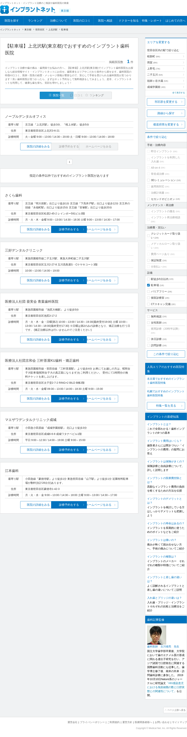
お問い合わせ (162, 721)
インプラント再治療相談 (165, 217)
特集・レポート (152, 20)
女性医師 (156, 322)
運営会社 (72, 721)
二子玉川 (155, 74)
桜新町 (153, 56)
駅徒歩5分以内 (159, 279)
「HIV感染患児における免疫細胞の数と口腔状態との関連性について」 (166, 687)
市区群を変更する (166, 101)
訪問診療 (156, 345)
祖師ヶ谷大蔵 (157, 80)
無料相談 (156, 316)
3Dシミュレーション (163, 180)
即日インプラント (161, 151)
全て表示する (178, 92)
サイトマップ (179, 721)
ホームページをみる (112, 229)
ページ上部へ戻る (176, 710)
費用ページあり (160, 254)
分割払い (156, 266)
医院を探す (12, 20)
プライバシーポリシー (92, 721)
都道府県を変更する (166, 124)
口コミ (71, 95)
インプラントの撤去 (163, 211)
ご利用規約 (113, 721)
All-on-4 (155, 167)
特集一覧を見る (166, 405)
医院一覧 (31, 95)
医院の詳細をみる (26, 146)
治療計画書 (157, 192)
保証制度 (156, 260)
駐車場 (155, 285)
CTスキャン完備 (161, 304)
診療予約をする (69, 229)
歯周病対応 (157, 186)
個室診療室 (157, 297)
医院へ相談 (105, 20)
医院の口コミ (81, 20)
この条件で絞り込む (166, 354)
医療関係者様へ (143, 721)
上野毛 (153, 68)
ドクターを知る (129, 20)
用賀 (152, 62)
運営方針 (127, 721)
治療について (58, 20)
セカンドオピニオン (163, 199)
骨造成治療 (157, 173)
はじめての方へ (175, 20)
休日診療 (156, 339)
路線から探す (166, 113)
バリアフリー (159, 291)
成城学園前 (156, 86)
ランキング (35, 20)
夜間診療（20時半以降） (166, 328)
